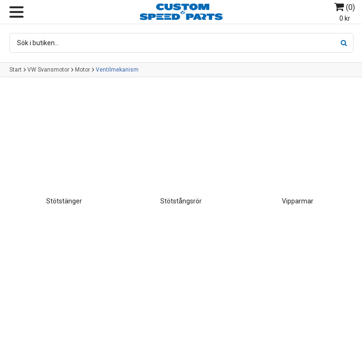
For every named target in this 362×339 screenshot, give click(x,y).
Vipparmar (297, 201)
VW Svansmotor (48, 69)
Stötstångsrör (181, 201)
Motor (82, 69)
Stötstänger (64, 201)
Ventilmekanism (117, 69)
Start (15, 69)
